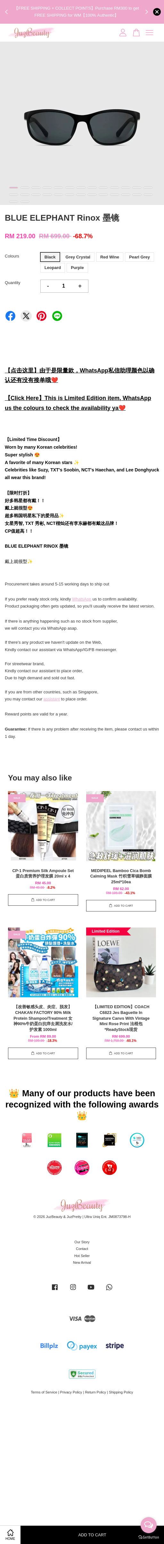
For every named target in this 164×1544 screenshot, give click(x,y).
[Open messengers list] (149, 1525)
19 (70, 194)
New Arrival (82, 1262)
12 (137, 187)
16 (36, 194)
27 (14, 201)
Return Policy (95, 1392)
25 (137, 194)
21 (92, 194)
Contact (82, 1249)
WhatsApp (81, 599)
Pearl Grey (139, 257)
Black (50, 257)
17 (47, 194)
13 (148, 187)
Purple (77, 267)
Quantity (12, 282)
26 (148, 194)
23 (115, 194)
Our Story (81, 1242)
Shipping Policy (121, 1392)
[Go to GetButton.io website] (148, 1537)
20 (81, 194)
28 (25, 201)
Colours (12, 256)
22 (103, 194)
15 (25, 194)
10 (115, 187)
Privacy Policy (71, 1392)
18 (58, 194)
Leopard (53, 267)
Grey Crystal (78, 257)
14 (14, 194)
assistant (52, 699)
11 (126, 187)
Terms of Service (44, 1392)
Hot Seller (82, 1256)
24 (126, 194)
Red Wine (109, 257)
